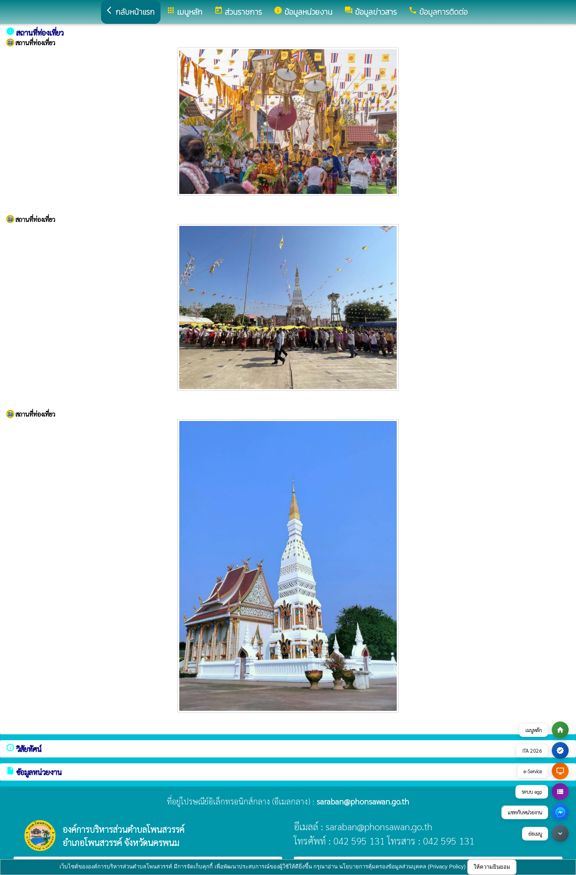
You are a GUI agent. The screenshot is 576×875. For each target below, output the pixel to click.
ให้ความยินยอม (492, 867)
